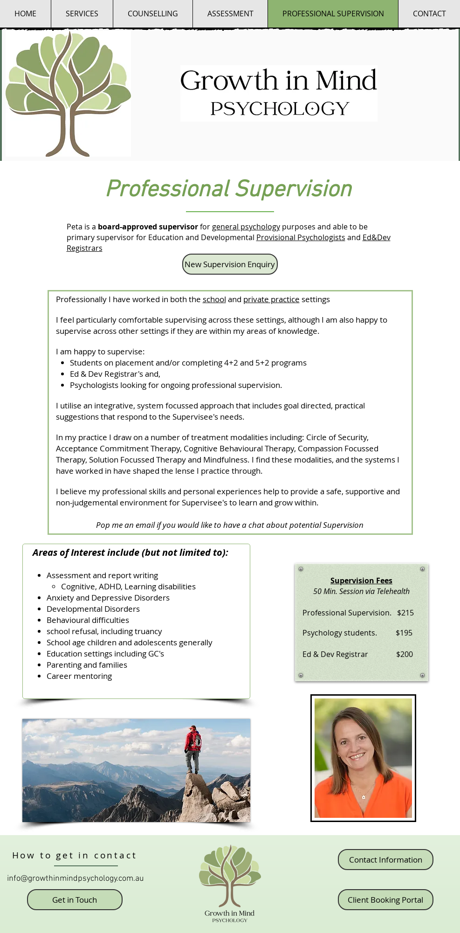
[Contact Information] (385, 859)
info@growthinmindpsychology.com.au (75, 879)
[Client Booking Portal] (385, 899)
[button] (152, 14)
